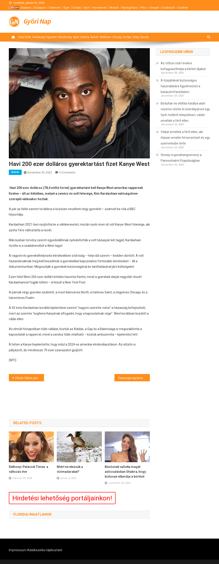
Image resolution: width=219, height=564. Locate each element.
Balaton (26, 7)
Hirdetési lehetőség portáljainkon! (62, 498)
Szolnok (183, 7)
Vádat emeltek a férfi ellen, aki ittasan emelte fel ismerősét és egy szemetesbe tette (185, 137)
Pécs (144, 7)
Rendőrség (65, 37)
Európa (76, 7)
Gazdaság (38, 37)
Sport (76, 37)
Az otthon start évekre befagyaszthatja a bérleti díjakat (183, 66)
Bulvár (94, 37)
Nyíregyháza (129, 7)
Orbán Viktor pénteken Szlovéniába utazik (29, 378)
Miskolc (114, 7)
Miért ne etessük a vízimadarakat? (70, 469)
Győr (87, 7)
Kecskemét (100, 7)
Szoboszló (168, 7)
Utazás (144, 37)
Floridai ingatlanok (32, 514)
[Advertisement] (157, 21)
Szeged (154, 7)
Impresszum (18, 550)
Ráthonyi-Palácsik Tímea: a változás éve (28, 469)
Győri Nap (37, 21)
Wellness (105, 37)
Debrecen (55, 7)
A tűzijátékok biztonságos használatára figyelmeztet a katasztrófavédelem (180, 86)
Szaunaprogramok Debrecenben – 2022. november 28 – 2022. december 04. (134, 378)
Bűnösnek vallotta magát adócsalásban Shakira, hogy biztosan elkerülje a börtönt (125, 471)
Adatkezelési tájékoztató (44, 550)
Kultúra (85, 37)
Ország (117, 37)
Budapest (40, 7)
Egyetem (51, 37)
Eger (66, 7)
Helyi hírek (24, 37)
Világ (136, 37)
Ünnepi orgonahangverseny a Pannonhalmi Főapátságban (181, 157)
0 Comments (67, 172)
